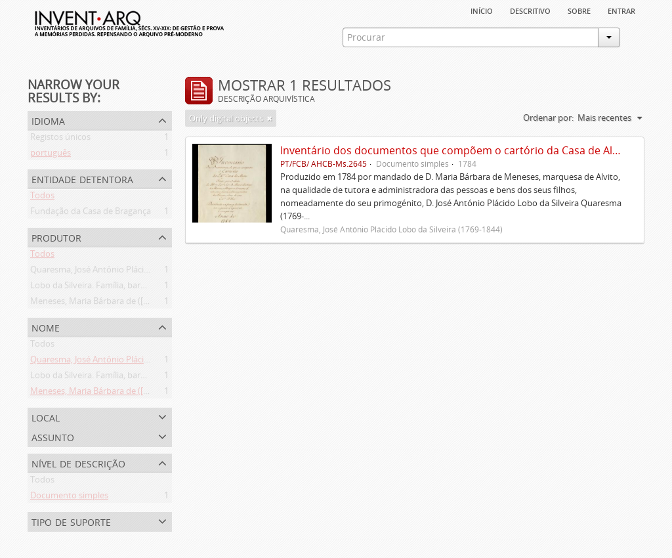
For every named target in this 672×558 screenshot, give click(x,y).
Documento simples (69, 498)
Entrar (621, 10)
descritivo (530, 10)
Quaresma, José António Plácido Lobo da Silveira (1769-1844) (147, 272)
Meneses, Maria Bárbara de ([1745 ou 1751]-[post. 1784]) (138, 303)
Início (482, 10)
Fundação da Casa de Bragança (90, 213)
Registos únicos (60, 139)
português (50, 155)
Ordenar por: (548, 117)
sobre (579, 10)
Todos (42, 198)
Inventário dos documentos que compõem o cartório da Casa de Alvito (455, 150)
